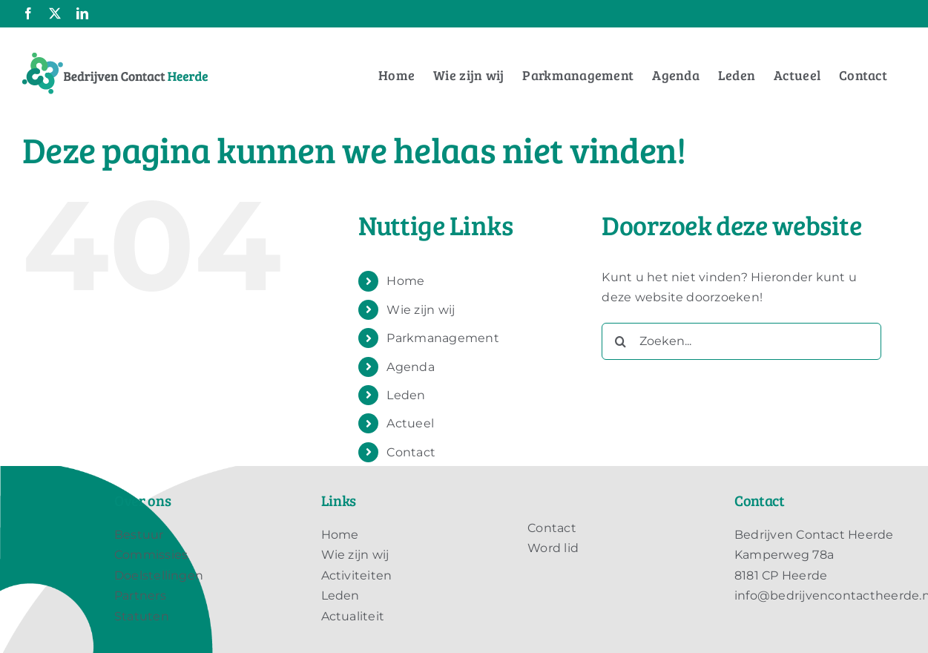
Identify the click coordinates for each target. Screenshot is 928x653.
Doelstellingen (158, 575)
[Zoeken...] (741, 341)
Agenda (410, 367)
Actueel (410, 423)
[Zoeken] (620, 341)
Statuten (141, 616)
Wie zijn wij (420, 310)
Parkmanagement (442, 338)
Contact (410, 452)
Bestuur (139, 535)
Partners (140, 595)
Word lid (553, 548)
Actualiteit (353, 616)
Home (405, 281)
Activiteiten (356, 575)
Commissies (151, 555)
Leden (405, 395)
